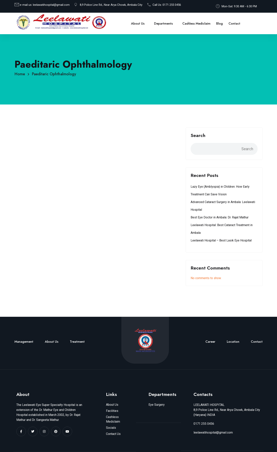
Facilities (112, 411)
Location (233, 341)
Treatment (77, 341)
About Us (137, 23)
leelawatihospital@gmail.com (51, 5)
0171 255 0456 (172, 5)
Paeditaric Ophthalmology (54, 74)
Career (210, 341)
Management (23, 341)
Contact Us (113, 434)
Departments (163, 23)
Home (20, 74)
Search (198, 135)
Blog (219, 23)
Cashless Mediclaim (196, 23)
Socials (111, 428)
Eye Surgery (157, 404)
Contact (234, 23)
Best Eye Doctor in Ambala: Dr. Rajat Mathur (220, 217)
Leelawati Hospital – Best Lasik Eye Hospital (221, 240)
